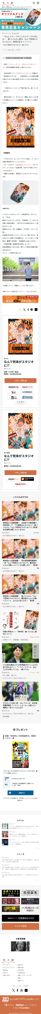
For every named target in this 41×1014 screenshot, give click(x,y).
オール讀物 (18, 986)
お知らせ (5, 973)
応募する (16, 793)
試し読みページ (22, 291)
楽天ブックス (27, 387)
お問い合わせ (6, 975)
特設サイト (21, 980)
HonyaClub (27, 397)
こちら (21, 285)
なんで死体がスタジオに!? (14, 58)
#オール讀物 (6, 675)
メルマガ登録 (20, 926)
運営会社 (5, 970)
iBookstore (27, 479)
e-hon (13, 397)
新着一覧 (20, 965)
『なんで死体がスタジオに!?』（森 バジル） (17, 148)
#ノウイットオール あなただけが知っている (14, 678)
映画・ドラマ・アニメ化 (24, 975)
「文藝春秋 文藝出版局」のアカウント (19, 165)
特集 (19, 978)
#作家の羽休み (24, 640)
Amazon (13, 387)
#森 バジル (21, 535)
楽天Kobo (20, 484)
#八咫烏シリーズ (7, 640)
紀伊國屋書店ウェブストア (27, 392)
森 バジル (28, 58)
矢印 (37, 848)
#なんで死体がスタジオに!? (10, 535)
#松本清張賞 (6, 716)
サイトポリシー (7, 965)
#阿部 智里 (16, 640)
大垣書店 (20, 402)
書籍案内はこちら (21, 918)
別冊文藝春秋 (30, 986)
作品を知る (21, 970)
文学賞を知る (21, 973)
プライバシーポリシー (9, 967)
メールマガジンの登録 (29, 798)
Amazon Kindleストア (13, 479)
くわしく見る (20, 381)
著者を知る (21, 967)
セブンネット (13, 392)
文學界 (8, 986)
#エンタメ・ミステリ (14, 50)
